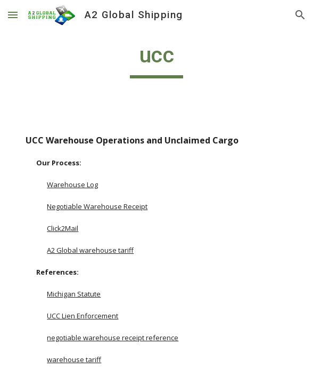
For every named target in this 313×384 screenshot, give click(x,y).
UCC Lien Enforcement (82, 316)
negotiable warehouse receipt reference (112, 337)
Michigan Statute (74, 294)
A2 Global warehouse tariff (90, 250)
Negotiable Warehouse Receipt (97, 206)
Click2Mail (62, 228)
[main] (156, 60)
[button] (13, 14)
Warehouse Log (72, 184)
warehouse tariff (74, 359)
